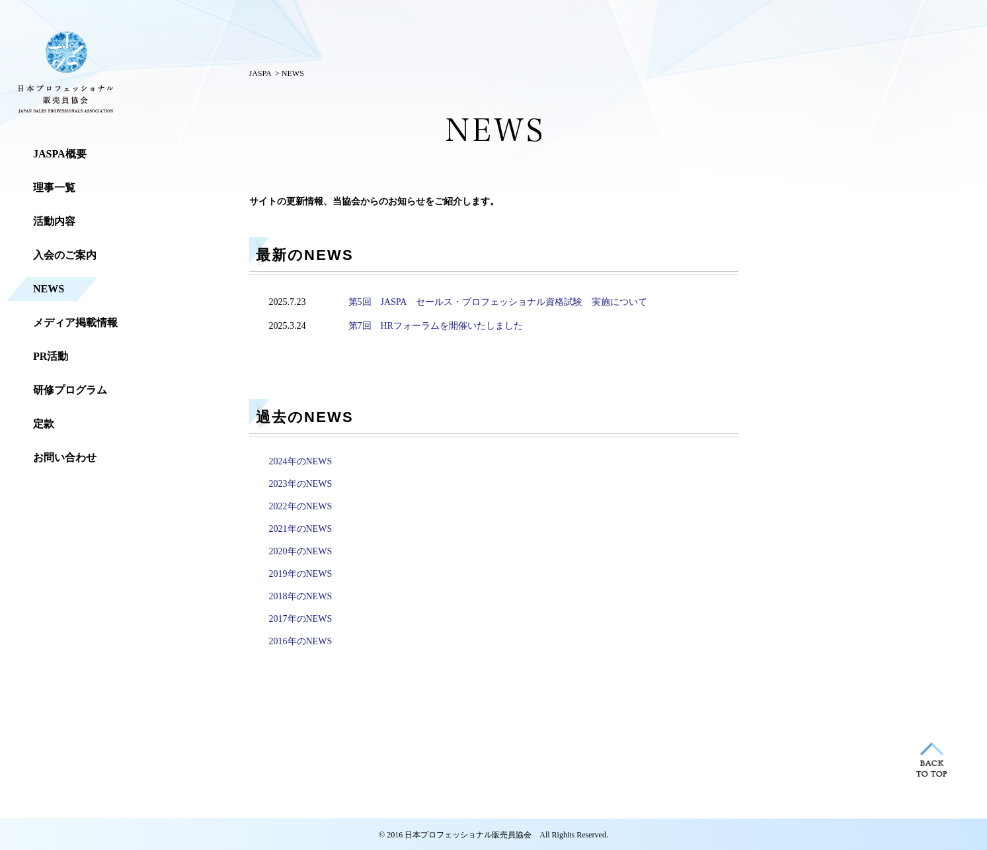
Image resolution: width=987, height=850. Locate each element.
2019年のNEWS (301, 574)
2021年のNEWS (301, 529)
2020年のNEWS (301, 551)
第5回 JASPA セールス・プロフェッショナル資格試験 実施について (497, 302)
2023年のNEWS (301, 484)
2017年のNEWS (301, 619)
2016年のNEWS (301, 641)
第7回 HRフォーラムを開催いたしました (435, 326)
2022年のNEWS (301, 506)
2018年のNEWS (301, 596)
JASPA (260, 73)
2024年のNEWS (301, 461)
